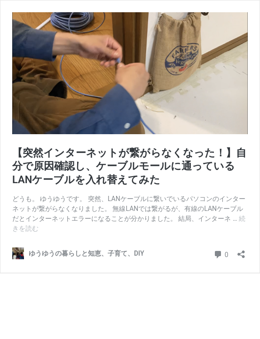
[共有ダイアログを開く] (241, 251)
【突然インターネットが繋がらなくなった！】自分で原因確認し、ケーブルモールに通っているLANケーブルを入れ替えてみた (129, 166)
